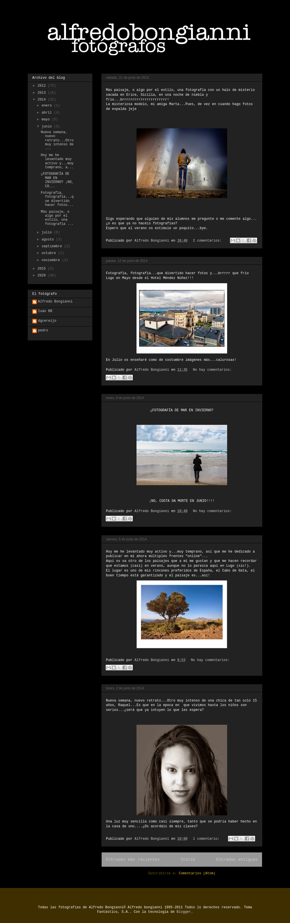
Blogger (184, 912)
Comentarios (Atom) (197, 873)
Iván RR (45, 311)
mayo (47, 119)
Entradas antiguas (237, 859)
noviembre (52, 260)
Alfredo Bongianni (55, 302)
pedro (43, 330)
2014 (43, 100)
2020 (43, 276)
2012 (43, 86)
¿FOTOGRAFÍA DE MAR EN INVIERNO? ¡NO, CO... (57, 180)
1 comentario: (207, 839)
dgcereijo (47, 321)
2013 (43, 93)
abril (48, 113)
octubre (50, 253)
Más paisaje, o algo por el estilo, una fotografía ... (57, 218)
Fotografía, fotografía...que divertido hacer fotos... (57, 199)
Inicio (188, 859)
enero (48, 106)
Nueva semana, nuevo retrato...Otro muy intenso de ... (57, 140)
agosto (49, 240)
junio (48, 127)
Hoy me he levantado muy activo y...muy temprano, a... (57, 161)
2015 (43, 269)
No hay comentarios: (212, 370)
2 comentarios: (208, 241)
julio (48, 233)
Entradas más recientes (133, 859)
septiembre (53, 246)
